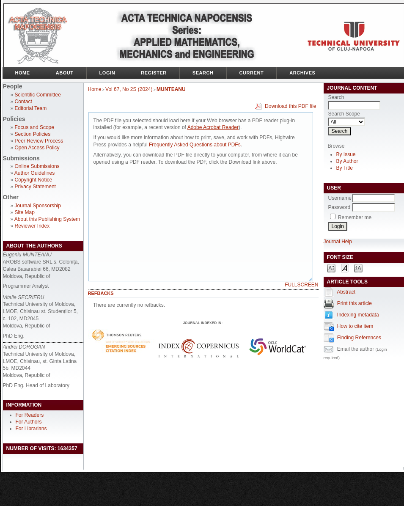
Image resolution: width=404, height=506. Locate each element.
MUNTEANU (171, 89)
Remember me (354, 217)
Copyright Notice (33, 180)
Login (107, 72)
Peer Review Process (39, 141)
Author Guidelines (34, 173)
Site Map (25, 212)
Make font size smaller (331, 267)
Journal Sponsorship (38, 206)
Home (22, 72)
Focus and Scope (34, 127)
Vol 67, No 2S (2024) (128, 89)
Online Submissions (37, 166)
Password (339, 207)
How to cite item (355, 326)
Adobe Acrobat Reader (213, 127)
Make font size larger (358, 267)
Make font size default (345, 267)
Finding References (359, 338)
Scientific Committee (38, 95)
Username (340, 198)
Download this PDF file (290, 106)
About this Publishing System (47, 219)
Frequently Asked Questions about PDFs (195, 145)
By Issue (346, 154)
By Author (347, 161)
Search (203, 72)
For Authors (29, 422)
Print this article (354, 303)
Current (251, 72)
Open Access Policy (37, 148)
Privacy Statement (35, 187)
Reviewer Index (32, 226)
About (65, 72)
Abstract (346, 292)
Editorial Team (31, 108)
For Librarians (31, 429)
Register (154, 72)
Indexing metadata (358, 315)
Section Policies (33, 134)
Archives (302, 72)
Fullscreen (301, 285)
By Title (344, 168)
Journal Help (338, 242)
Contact (23, 101)
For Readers (30, 415)
